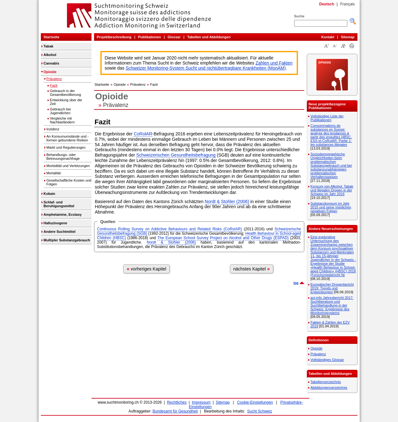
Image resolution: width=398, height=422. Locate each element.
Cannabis (52, 63)
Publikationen (149, 37)
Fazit (54, 85)
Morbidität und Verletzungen (68, 166)
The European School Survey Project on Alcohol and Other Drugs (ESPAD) (223, 238)
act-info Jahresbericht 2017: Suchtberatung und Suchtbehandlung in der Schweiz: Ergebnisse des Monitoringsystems (332, 305)
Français (347, 4)
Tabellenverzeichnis (326, 382)
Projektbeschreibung (114, 37)
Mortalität (54, 173)
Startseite (52, 37)
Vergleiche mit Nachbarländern (62, 120)
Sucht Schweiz (259, 411)
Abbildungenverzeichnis (329, 387)
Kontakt (327, 37)
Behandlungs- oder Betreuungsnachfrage (63, 156)
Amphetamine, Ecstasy (63, 214)
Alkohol (50, 55)
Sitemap (348, 37)
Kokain (49, 193)
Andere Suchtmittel (60, 231)
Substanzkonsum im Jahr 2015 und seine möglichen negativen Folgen (331, 207)
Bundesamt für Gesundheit (175, 411)
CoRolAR (143, 133)
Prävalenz (54, 79)
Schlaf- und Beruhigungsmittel (59, 204)
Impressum (201, 402)
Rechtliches (176, 402)
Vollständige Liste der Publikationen (327, 118)
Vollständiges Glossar (327, 360)
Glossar (173, 37)
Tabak (49, 46)
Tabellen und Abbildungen (209, 37)
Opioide (50, 72)
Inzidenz (53, 129)
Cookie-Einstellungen (255, 402)
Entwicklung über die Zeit (66, 102)
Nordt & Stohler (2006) (227, 201)
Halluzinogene (55, 223)
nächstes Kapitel (251, 268)
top (296, 283)
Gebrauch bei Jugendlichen (60, 111)
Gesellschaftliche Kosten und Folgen (69, 182)
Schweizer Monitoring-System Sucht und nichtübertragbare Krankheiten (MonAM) (206, 68)
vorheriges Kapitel (146, 268)
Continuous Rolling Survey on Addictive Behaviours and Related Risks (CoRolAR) (169, 229)
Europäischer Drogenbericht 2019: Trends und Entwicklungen (332, 288)
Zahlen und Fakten (274, 62)
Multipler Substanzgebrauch (67, 240)
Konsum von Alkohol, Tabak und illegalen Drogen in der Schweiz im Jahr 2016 (332, 190)
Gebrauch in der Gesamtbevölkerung (65, 92)
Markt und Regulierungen (66, 147)
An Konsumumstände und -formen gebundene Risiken (68, 138)
